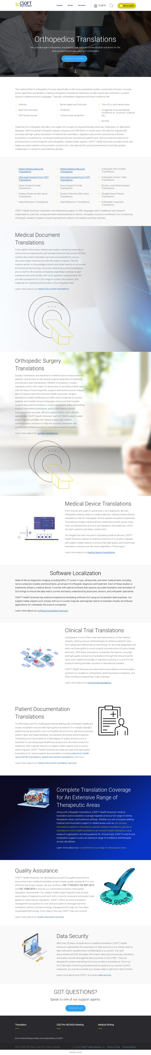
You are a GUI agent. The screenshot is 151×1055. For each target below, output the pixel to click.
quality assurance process (51, 917)
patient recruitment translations (57, 757)
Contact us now (74, 59)
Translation (20, 1024)
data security (104, 975)
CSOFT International (91, 1046)
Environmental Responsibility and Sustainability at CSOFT (39, 1038)
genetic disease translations (107, 826)
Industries (59, 5)
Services (70, 5)
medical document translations (53, 289)
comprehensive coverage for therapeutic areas (102, 847)
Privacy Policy (129, 1046)
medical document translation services (57, 763)
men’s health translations (82, 830)
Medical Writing (106, 1024)
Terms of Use (114, 1046)
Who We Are (81, 5)
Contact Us (75, 1008)
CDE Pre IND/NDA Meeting (70, 1024)
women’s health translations (112, 830)
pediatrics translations (81, 826)
